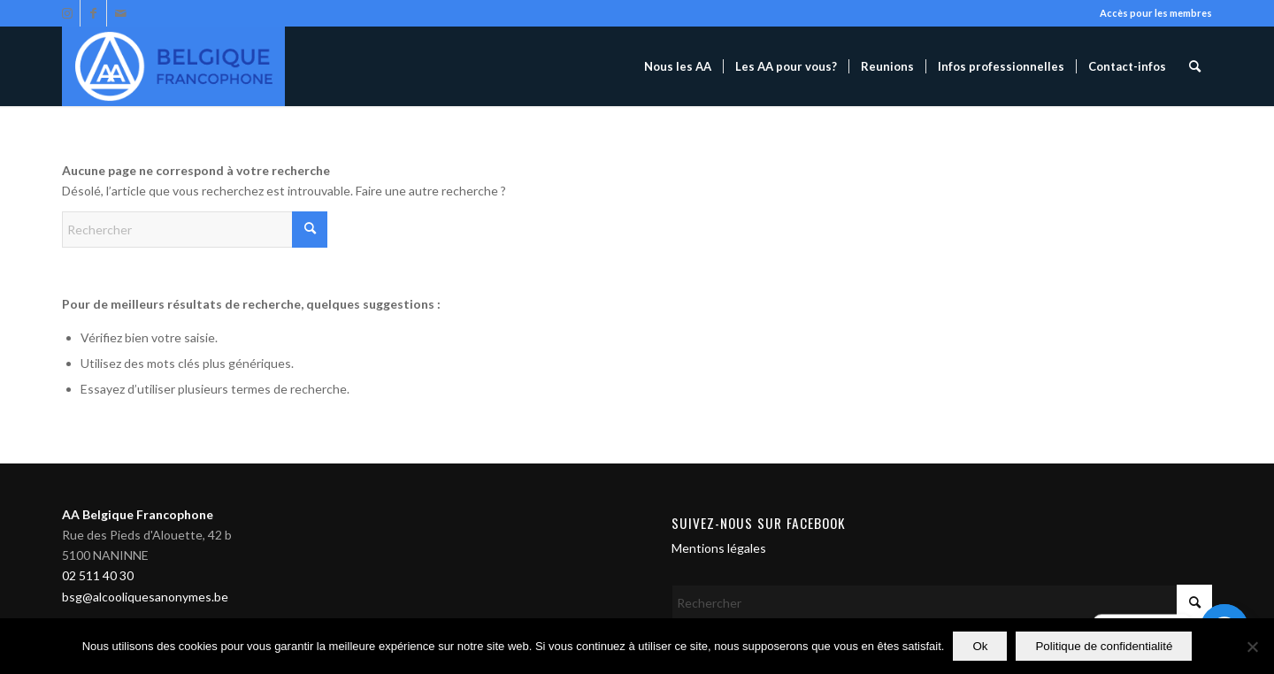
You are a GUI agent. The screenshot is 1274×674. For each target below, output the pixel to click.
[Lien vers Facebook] (93, 13)
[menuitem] (678, 66)
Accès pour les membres (1156, 13)
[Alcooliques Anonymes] (173, 66)
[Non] (1252, 646)
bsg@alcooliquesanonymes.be (145, 596)
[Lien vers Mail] (120, 13)
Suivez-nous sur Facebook (759, 522)
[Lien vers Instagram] (67, 13)
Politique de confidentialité (1103, 646)
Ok (979, 646)
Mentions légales (719, 547)
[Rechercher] (1195, 66)
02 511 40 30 (98, 575)
